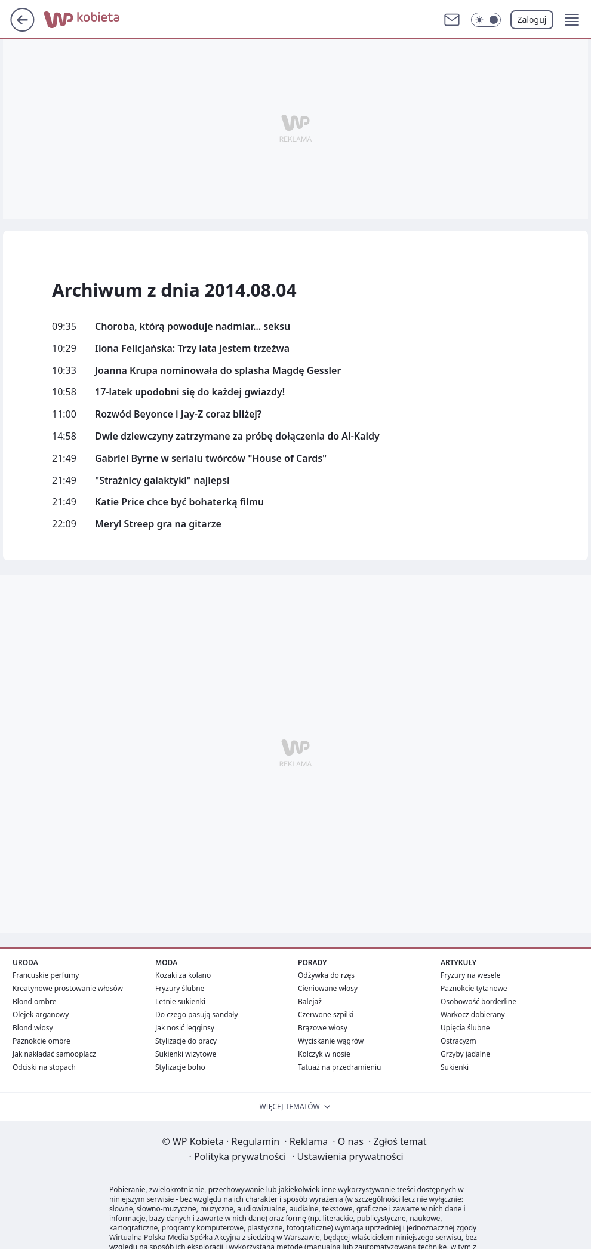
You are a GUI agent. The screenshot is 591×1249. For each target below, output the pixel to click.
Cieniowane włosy (328, 988)
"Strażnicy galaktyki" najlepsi (162, 480)
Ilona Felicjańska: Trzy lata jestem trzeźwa (192, 348)
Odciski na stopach (44, 1067)
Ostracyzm (458, 1041)
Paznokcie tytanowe (474, 988)
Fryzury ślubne (179, 988)
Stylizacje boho (180, 1067)
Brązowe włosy (322, 1028)
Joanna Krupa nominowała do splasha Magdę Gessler (218, 370)
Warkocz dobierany (473, 1014)
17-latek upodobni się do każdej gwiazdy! (190, 392)
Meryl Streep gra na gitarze (158, 524)
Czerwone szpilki (325, 1014)
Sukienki (455, 1067)
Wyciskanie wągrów (331, 1041)
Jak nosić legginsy (184, 1028)
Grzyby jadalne (465, 1054)
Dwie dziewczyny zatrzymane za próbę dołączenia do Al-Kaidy (237, 436)
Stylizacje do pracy (186, 1041)
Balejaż (310, 1001)
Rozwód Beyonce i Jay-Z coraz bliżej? (178, 414)
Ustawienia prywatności (347, 1156)
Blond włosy (33, 1028)
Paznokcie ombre (41, 1041)
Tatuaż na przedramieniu (339, 1067)
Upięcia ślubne (465, 1028)
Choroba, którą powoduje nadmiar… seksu (192, 326)
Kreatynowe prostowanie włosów (68, 988)
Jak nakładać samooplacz (54, 1054)
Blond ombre (34, 1001)
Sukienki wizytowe (185, 1054)
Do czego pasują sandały (196, 1014)
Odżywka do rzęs (326, 975)
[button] (571, 19)
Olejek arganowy (41, 1014)
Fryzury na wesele (470, 975)
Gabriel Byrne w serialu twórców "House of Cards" (211, 458)
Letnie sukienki (180, 1001)
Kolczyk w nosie (324, 1054)
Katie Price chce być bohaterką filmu (179, 502)
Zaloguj (532, 19)
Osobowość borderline (478, 1001)
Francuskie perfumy (46, 975)
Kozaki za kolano (183, 975)
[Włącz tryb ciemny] (486, 20)
